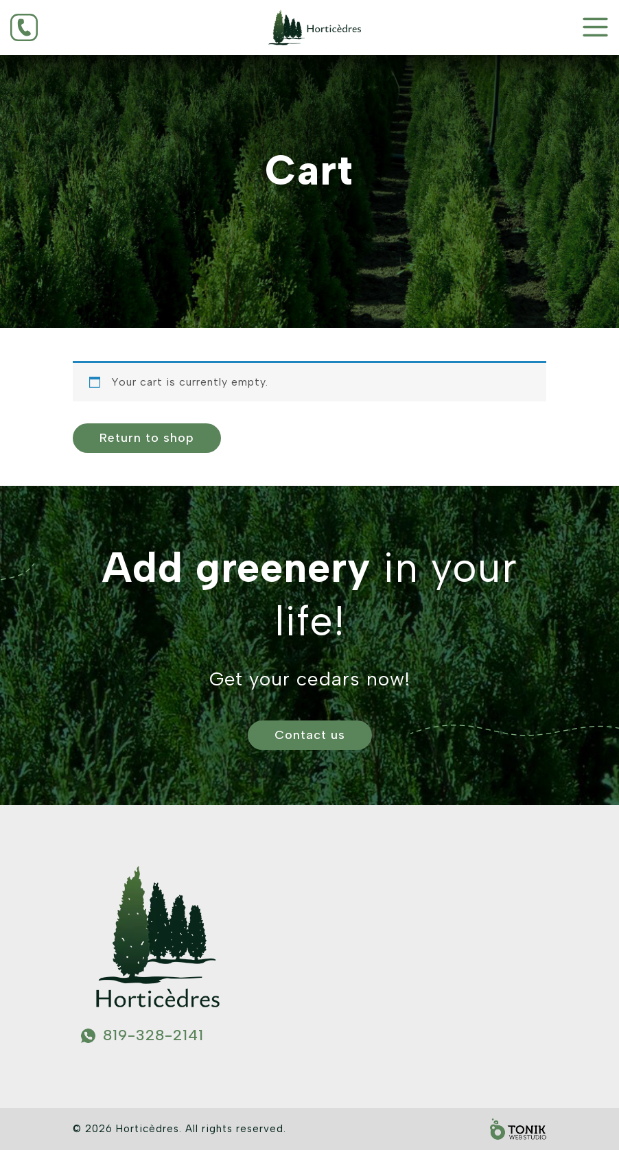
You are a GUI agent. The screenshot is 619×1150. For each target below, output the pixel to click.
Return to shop (147, 437)
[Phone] (51, 27)
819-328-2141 (153, 1035)
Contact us (310, 734)
